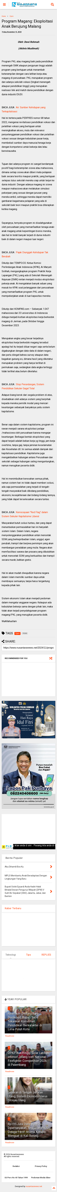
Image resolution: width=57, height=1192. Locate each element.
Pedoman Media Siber (40, 1178)
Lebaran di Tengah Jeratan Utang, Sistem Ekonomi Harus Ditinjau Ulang (27, 1096)
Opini (12, 16)
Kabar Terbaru (13, 908)
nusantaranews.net (34, 1186)
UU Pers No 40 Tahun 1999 (16, 1178)
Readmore (9, 1036)
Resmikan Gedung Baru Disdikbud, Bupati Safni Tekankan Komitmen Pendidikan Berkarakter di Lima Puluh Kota (25, 1021)
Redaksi (16, 1166)
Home (4, 16)
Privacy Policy (41, 1166)
